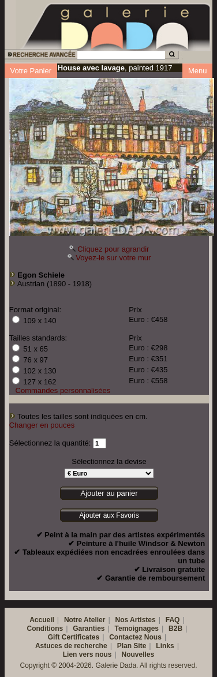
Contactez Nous (135, 637)
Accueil (41, 620)
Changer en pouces (41, 425)
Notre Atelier (85, 620)
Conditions (45, 628)
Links (165, 646)
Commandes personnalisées (63, 390)
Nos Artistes (135, 620)
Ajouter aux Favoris (109, 515)
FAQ (173, 620)
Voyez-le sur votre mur (113, 257)
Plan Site (132, 646)
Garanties (88, 628)
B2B (175, 628)
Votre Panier (31, 70)
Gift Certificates (73, 637)
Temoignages (137, 628)
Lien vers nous (87, 654)
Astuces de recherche (71, 646)
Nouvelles (138, 654)
